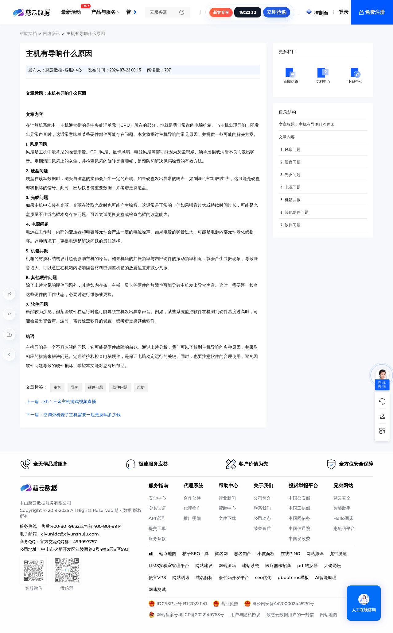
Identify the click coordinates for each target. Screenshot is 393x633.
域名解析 (204, 577)
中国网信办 (299, 518)
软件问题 (120, 387)
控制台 (317, 13)
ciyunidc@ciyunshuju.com (70, 534)
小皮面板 (265, 553)
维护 (141, 387)
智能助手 (342, 508)
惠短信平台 (344, 528)
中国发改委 (299, 538)
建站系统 (250, 565)
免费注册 (375, 12)
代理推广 (192, 508)
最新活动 (72, 10)
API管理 (157, 518)
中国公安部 (299, 498)
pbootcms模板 (293, 577)
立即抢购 (276, 12)
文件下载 (227, 518)
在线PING (290, 553)
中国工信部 (299, 508)
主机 (57, 387)
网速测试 (157, 589)
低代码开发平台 (234, 577)
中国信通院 (299, 528)
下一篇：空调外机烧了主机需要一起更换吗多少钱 (73, 414)
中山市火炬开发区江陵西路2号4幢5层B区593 (85, 549)
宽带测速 (338, 553)
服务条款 (157, 538)
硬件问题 (95, 387)
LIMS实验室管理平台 (169, 565)
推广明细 (192, 518)
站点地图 (167, 553)
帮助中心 (227, 508)
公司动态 (262, 518)
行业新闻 (227, 498)
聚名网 (221, 553)
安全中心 (157, 498)
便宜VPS (157, 577)
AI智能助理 (326, 577)
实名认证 (157, 508)
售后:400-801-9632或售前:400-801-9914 (81, 526)
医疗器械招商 (278, 565)
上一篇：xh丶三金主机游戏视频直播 (61, 401)
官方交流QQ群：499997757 (68, 541)
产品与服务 (103, 12)
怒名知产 (242, 553)
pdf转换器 (307, 565)
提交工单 (157, 528)
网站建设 (203, 565)
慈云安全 (342, 498)
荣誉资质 (262, 528)
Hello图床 (343, 518)
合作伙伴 (192, 498)
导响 (74, 387)
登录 (343, 12)
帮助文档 (28, 33)
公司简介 (262, 498)
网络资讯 (51, 33)
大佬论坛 (332, 565)
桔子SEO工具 (195, 553)
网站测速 (180, 577)
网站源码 (315, 553)
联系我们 (262, 508)
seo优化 (263, 577)
